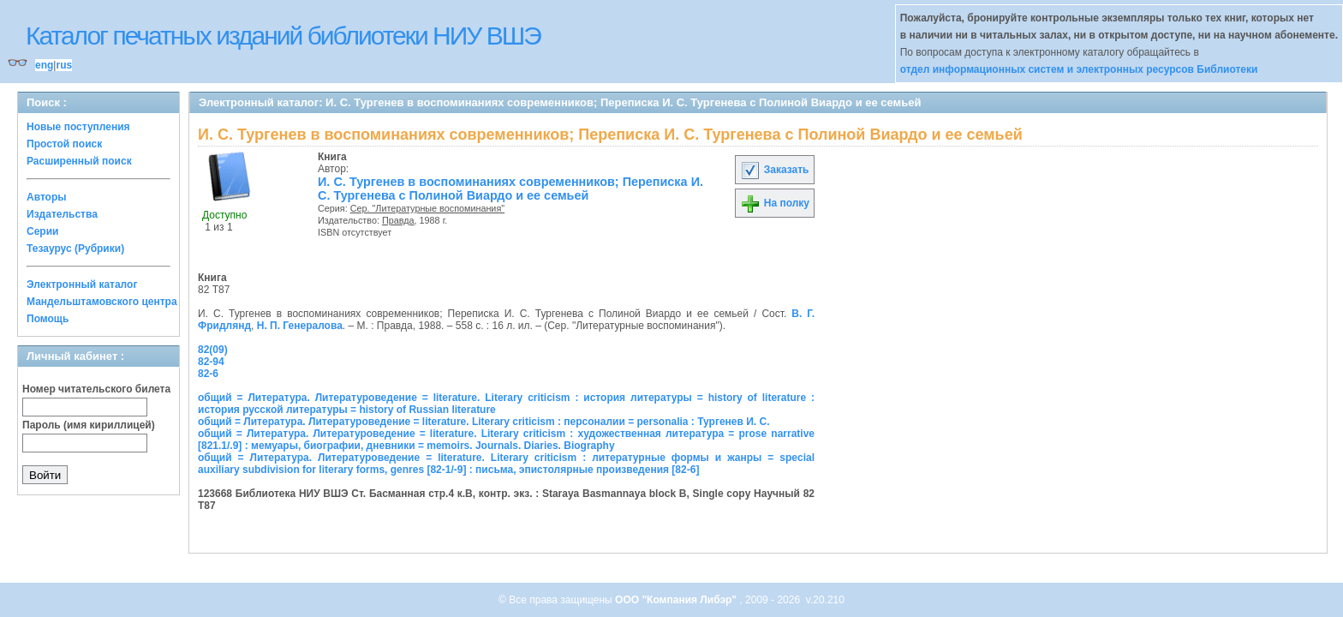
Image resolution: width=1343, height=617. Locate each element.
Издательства (62, 214)
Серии (42, 231)
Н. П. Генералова (300, 326)
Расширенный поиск (79, 161)
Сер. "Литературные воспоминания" (427, 208)
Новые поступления (78, 127)
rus (64, 65)
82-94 (211, 362)
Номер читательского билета (96, 389)
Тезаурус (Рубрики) (75, 249)
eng (44, 65)
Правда (398, 220)
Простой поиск (64, 144)
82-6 (208, 374)
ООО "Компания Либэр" (677, 600)
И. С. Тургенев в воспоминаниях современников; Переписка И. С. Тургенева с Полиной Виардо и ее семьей (510, 188)
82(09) (213, 350)
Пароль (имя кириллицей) (88, 425)
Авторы (47, 197)
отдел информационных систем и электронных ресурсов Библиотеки (1079, 69)
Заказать (774, 170)
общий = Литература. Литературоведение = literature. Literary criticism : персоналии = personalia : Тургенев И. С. (484, 422)
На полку (774, 203)
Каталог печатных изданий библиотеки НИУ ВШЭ (283, 35)
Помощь (48, 319)
